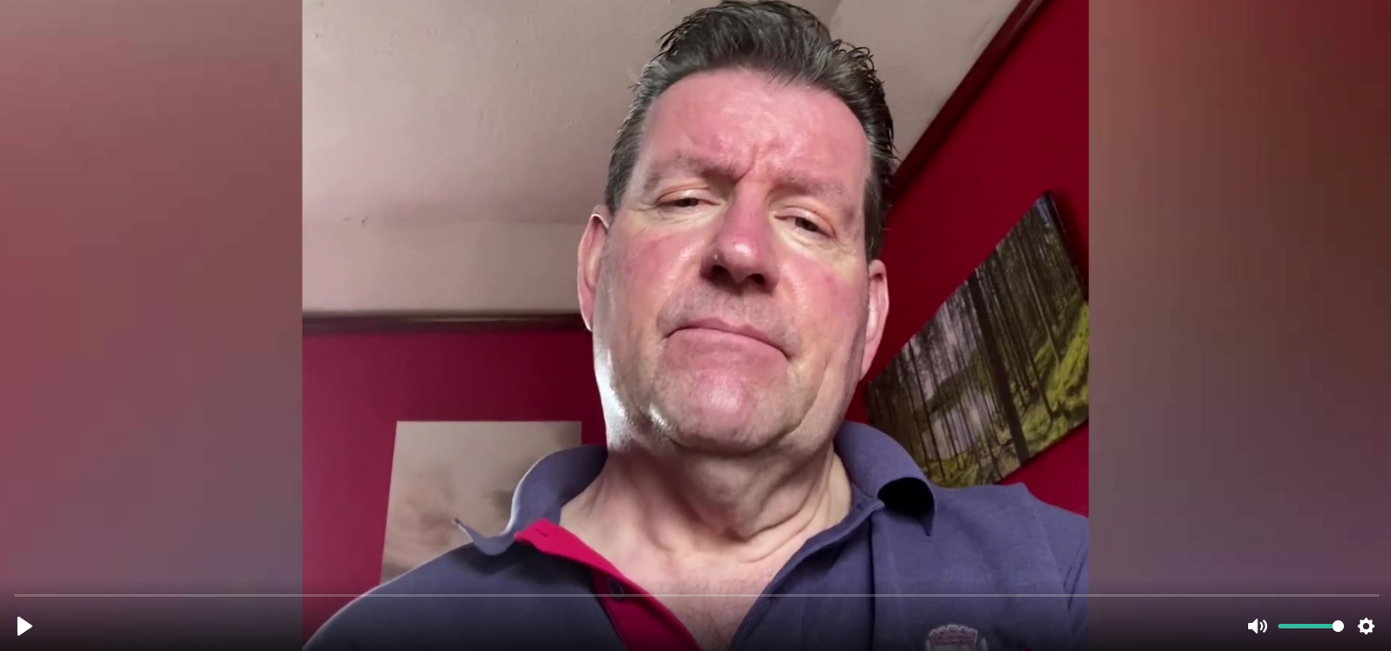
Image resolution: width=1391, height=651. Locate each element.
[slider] (697, 594)
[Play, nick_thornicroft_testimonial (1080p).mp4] (25, 626)
